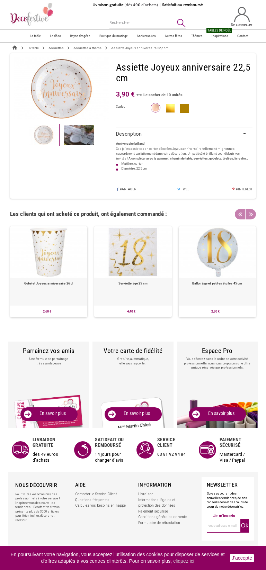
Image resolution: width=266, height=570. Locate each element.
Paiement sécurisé (152, 506)
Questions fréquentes (90, 496)
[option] (49, 271)
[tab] (184, 134)
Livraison (145, 491)
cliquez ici (183, 561)
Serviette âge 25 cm (133, 283)
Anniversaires (146, 36)
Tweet (184, 189)
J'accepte (242, 558)
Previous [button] (240, 214)
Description (129, 134)
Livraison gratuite (107, 5)
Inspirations (220, 33)
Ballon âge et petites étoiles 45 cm (217, 283)
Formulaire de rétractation (157, 516)
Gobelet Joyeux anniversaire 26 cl (48, 283)
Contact (242, 36)
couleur (121, 106)
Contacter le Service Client (94, 491)
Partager (126, 189)
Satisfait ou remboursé (182, 5)
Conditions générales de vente (160, 511)
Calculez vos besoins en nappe (97, 501)
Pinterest (242, 189)
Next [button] (251, 214)
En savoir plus (53, 412)
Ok (244, 522)
